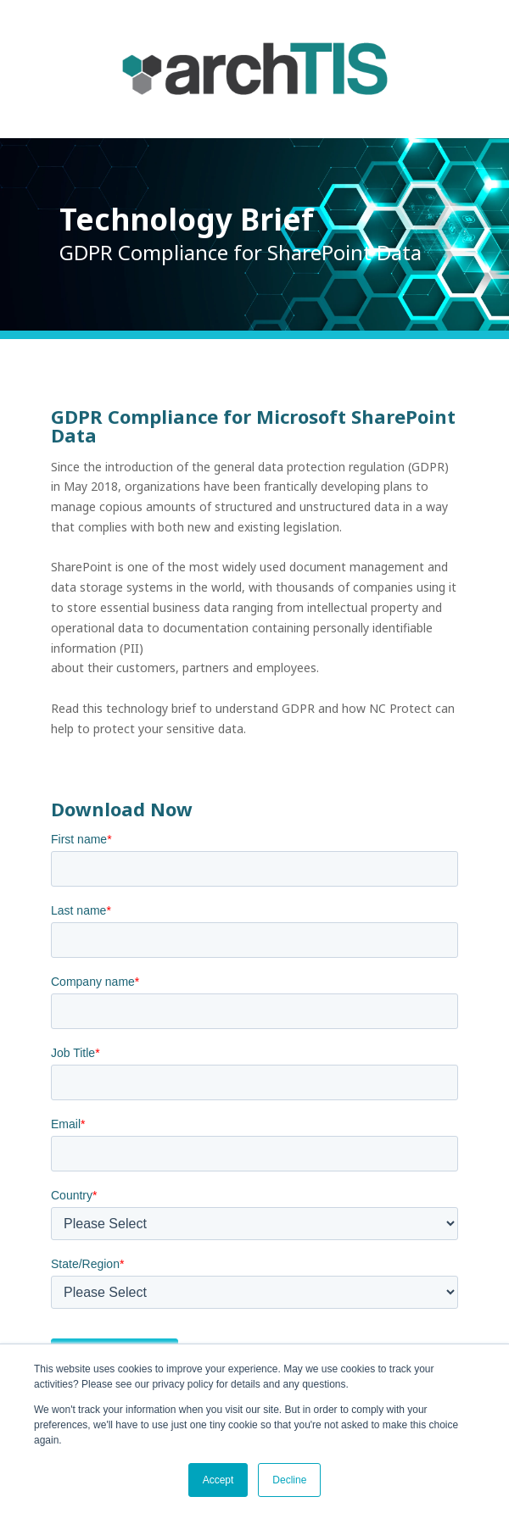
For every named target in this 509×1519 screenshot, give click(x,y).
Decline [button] (289, 1480)
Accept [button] (218, 1480)
